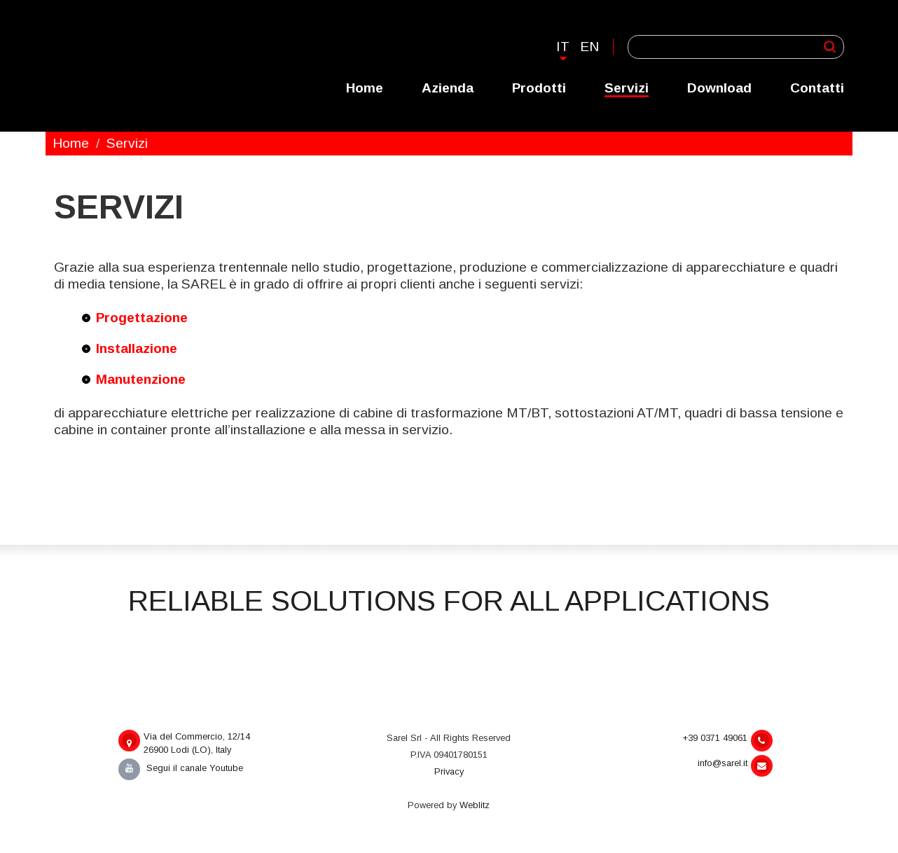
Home (364, 88)
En (589, 46)
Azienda (448, 88)
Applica (830, 47)
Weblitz (475, 805)
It (562, 46)
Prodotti (539, 88)
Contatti (817, 88)
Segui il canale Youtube (180, 768)
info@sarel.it (735, 766)
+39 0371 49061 (728, 740)
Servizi (627, 88)
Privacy (449, 771)
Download (719, 88)
